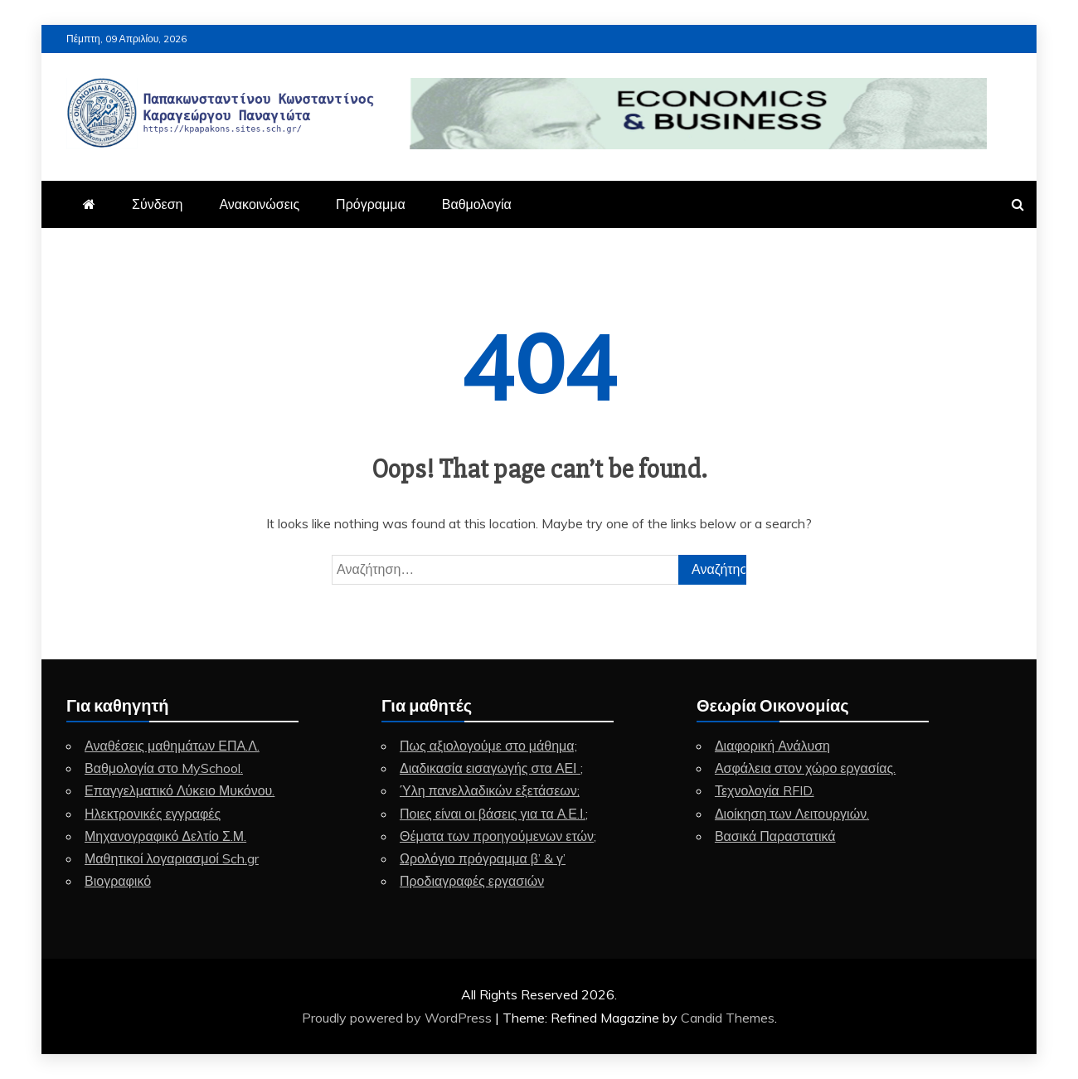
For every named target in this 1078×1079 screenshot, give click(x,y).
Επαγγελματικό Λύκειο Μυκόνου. (179, 790)
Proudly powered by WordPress (398, 1017)
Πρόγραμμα (370, 204)
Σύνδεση (157, 204)
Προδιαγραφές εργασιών (472, 880)
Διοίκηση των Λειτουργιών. (792, 813)
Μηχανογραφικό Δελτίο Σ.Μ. (165, 836)
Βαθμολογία (477, 204)
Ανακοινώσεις (259, 204)
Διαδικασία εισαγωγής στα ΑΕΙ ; (491, 768)
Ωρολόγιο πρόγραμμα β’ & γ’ (483, 858)
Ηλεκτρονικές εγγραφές (153, 813)
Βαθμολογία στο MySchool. (164, 768)
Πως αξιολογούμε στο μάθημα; (488, 745)
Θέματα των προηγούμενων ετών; (498, 836)
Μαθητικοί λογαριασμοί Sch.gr (172, 858)
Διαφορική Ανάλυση (772, 745)
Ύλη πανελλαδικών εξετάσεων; (490, 790)
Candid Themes (728, 1017)
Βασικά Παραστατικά (775, 836)
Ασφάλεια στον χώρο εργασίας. (805, 768)
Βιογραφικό (118, 880)
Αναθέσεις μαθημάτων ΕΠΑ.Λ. (172, 745)
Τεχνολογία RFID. (764, 790)
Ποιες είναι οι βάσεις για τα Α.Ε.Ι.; (494, 813)
